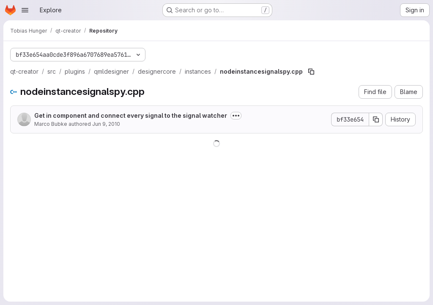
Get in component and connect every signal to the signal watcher (130, 115)
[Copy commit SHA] (376, 119)
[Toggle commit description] (235, 115)
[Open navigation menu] (25, 10)
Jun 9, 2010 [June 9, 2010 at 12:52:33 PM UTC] (106, 124)
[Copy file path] (311, 71)
